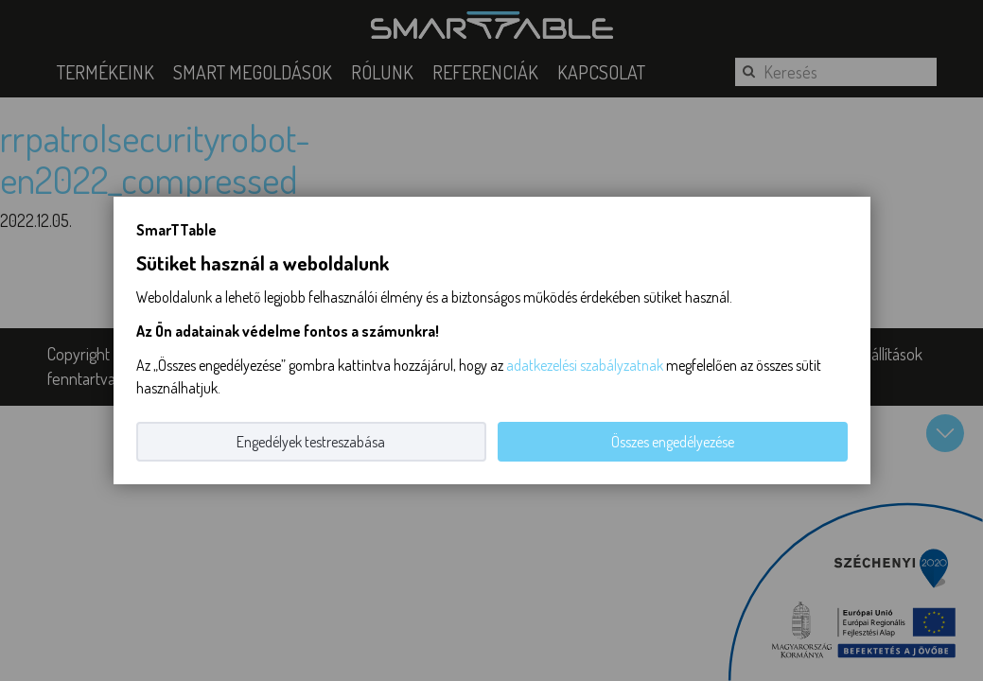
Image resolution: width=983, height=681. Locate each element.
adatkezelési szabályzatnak (584, 365)
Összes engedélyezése (672, 441)
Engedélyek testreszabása (311, 441)
